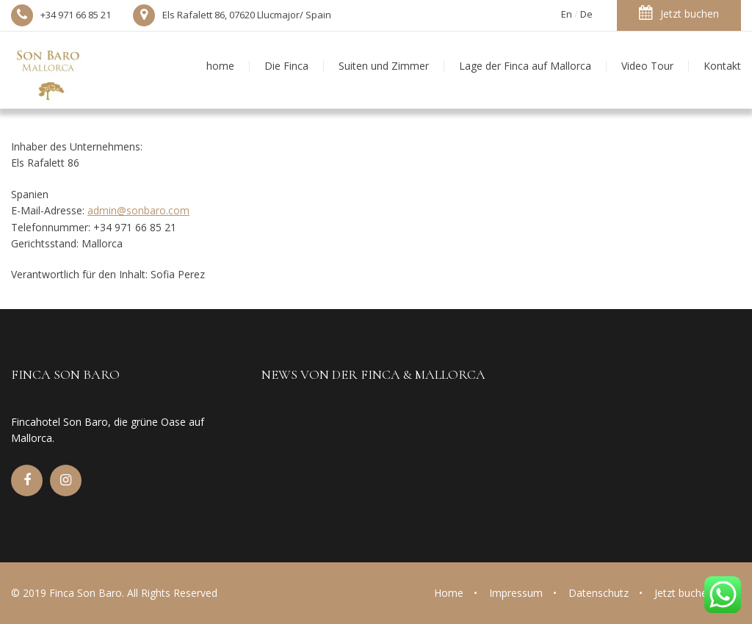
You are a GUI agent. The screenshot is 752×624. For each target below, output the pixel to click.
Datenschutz (598, 593)
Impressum (516, 593)
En (566, 14)
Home (448, 593)
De (586, 14)
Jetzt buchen (679, 13)
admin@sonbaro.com (138, 210)
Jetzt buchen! (684, 593)
